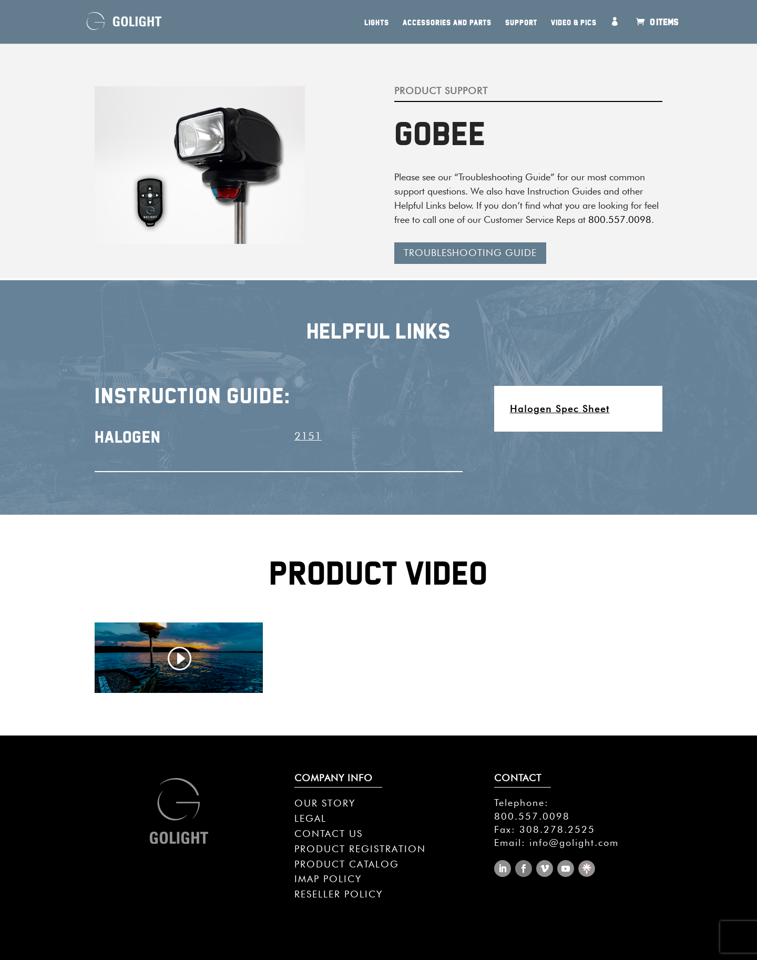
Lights (376, 23)
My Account (617, 30)
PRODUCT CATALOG (346, 864)
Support (521, 23)
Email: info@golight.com (556, 842)
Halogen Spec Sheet (560, 408)
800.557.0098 (619, 219)
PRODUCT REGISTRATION (360, 848)
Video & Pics (574, 23)
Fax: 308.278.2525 (544, 829)
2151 (308, 436)
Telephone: (521, 802)
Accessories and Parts (447, 23)
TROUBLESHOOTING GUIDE (470, 252)
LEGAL (310, 818)
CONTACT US (328, 833)
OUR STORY (324, 803)
